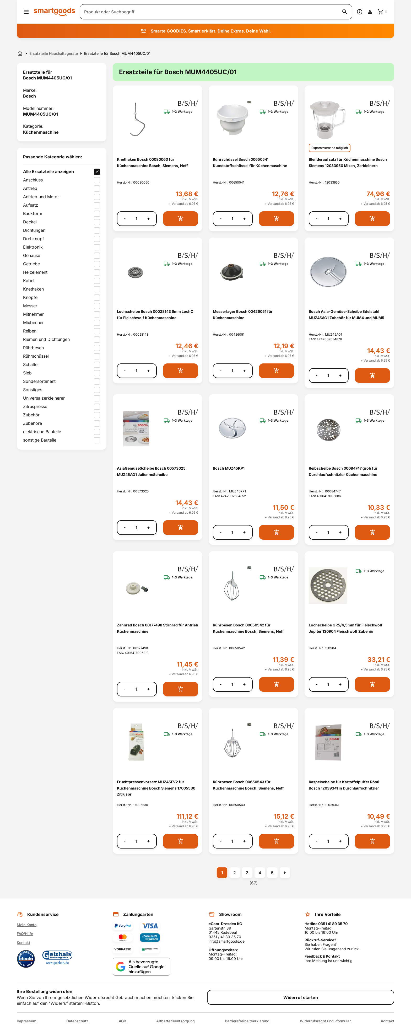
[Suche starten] (345, 12)
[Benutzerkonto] (370, 12)
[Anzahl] (136, 218)
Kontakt (23, 942)
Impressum (26, 1021)
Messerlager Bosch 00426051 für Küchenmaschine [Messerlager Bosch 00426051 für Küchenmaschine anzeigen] (243, 314)
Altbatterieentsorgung (175, 1021)
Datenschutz (77, 1021)
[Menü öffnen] (26, 12)
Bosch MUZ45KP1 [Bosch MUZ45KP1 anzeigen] (229, 468)
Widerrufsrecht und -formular (325, 1021)
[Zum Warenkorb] (382, 12)
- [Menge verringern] (125, 218)
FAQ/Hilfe (25, 933)
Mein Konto (26, 924)
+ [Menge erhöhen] (148, 218)
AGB (122, 1021)
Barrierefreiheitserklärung (247, 1021)
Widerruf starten (300, 997)
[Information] (359, 12)
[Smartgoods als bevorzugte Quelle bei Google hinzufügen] (141, 967)
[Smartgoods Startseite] (54, 12)
